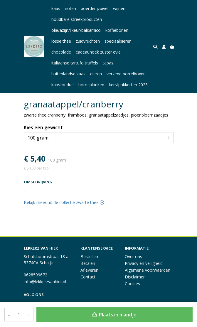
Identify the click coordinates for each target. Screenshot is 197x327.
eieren (96, 74)
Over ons (133, 256)
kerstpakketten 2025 (128, 84)
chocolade (61, 52)
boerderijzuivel (94, 8)
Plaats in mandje (114, 314)
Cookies (132, 283)
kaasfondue (62, 84)
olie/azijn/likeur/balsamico (76, 30)
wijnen (119, 8)
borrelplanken (91, 84)
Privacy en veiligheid (144, 263)
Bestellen (89, 256)
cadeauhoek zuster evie (98, 52)
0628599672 (35, 275)
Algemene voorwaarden (147, 270)
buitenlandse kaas (68, 74)
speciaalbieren (118, 41)
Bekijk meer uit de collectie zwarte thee (64, 202)
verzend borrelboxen (126, 74)
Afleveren (89, 270)
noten (70, 8)
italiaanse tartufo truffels (74, 63)
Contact (87, 277)
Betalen (87, 263)
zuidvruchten (88, 41)
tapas (108, 63)
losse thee (61, 41)
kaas (55, 8)
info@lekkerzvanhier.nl (45, 281)
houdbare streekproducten (76, 19)
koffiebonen (116, 30)
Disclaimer (135, 277)
